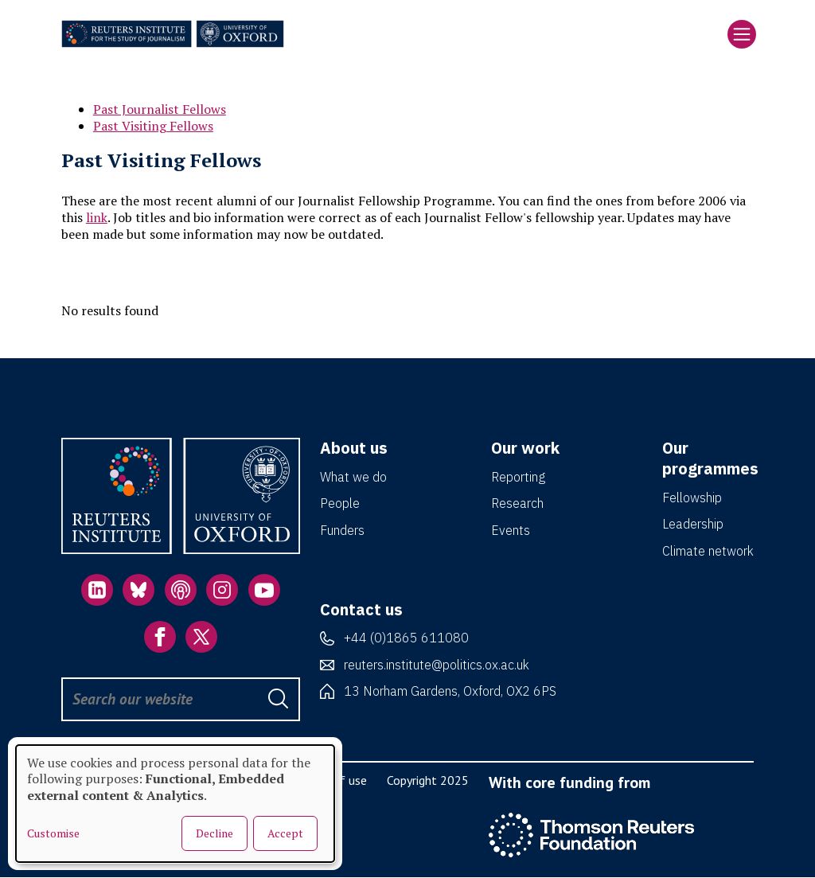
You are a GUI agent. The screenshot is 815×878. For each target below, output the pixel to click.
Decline (214, 833)
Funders (342, 530)
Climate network (708, 551)
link (96, 217)
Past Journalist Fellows (159, 109)
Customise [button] (53, 833)
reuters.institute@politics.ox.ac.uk (436, 665)
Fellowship (692, 497)
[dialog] (175, 803)
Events (510, 530)
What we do (353, 477)
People (340, 503)
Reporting (518, 477)
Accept (285, 833)
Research (517, 503)
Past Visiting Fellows (153, 126)
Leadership (692, 524)
